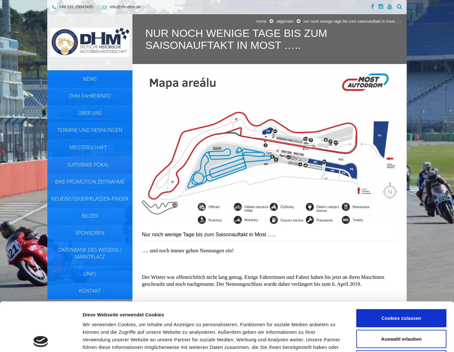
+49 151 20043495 (71, 6)
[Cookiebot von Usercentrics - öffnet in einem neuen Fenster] (40, 339)
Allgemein (285, 21)
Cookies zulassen (401, 269)
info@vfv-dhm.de (120, 6)
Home (261, 21)
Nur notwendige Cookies (401, 310)
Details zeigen (335, 339)
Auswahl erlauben (401, 290)
